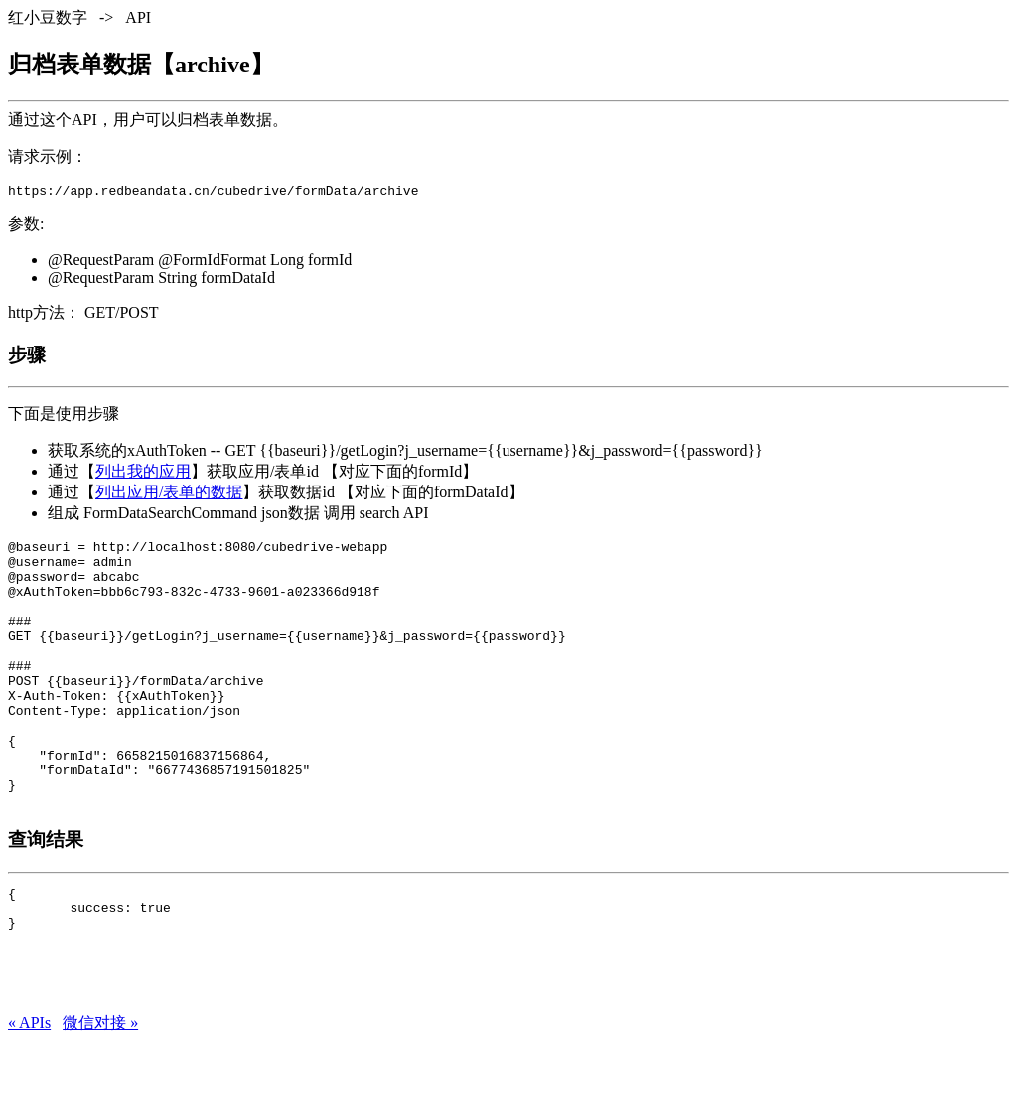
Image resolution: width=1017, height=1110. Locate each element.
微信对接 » (100, 1090)
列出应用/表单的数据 (168, 494)
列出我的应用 (143, 474)
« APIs (29, 1090)
